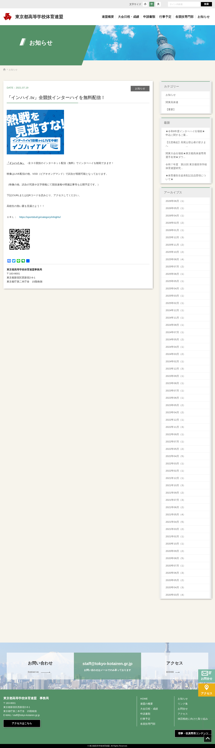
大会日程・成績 (149, 708)
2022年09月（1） (175, 434)
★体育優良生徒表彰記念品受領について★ (186, 177)
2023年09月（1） (175, 376)
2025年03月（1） (175, 295)
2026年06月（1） (175, 200)
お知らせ (171, 94)
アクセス (183, 713)
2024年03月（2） (175, 354)
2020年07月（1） (175, 565)
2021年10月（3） (175, 485)
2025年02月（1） (175, 303)
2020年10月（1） (175, 543)
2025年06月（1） (175, 273)
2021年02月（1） (175, 536)
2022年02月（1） (175, 470)
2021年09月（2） (175, 492)
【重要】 (171, 109)
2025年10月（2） (175, 251)
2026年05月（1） (175, 208)
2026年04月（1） (175, 215)
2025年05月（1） (175, 281)
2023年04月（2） (175, 412)
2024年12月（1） (175, 310)
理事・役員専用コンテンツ (193, 733)
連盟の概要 (146, 703)
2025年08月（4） (175, 259)
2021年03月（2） (175, 529)
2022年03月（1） (175, 463)
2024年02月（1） (175, 361)
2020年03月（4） (175, 594)
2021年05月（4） (175, 514)
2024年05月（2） (175, 339)
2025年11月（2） (175, 244)
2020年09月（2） (175, 551)
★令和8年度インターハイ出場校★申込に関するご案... (185, 133)
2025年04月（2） (175, 288)
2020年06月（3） (175, 572)
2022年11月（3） (175, 426)
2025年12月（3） (175, 237)
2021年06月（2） (175, 507)
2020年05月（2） (175, 580)
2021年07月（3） (175, 499)
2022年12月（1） (175, 419)
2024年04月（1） (175, 346)
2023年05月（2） (175, 405)
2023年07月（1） (175, 390)
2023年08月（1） (175, 383)
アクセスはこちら (22, 723)
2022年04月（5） (175, 456)
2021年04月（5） (175, 521)
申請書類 (145, 713)
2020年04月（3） (175, 587)
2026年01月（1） (175, 230)
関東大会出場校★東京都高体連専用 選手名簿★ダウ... (186, 155)
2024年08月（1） (175, 324)
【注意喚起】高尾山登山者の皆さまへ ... (186, 144)
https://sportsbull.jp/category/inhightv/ (40, 217)
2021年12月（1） (175, 478)
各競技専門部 (147, 723)
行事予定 (145, 718)
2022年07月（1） (175, 441)
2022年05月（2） (175, 448)
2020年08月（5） (175, 558)
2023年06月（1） (175, 397)
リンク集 (183, 703)
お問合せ (183, 708)
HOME (144, 698)
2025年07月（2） (175, 266)
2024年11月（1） (175, 317)
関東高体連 (172, 102)
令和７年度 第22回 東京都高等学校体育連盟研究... (186, 166)
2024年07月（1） (175, 332)
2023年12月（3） (175, 368)
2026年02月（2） (175, 222)
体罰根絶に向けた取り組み (193, 718)
